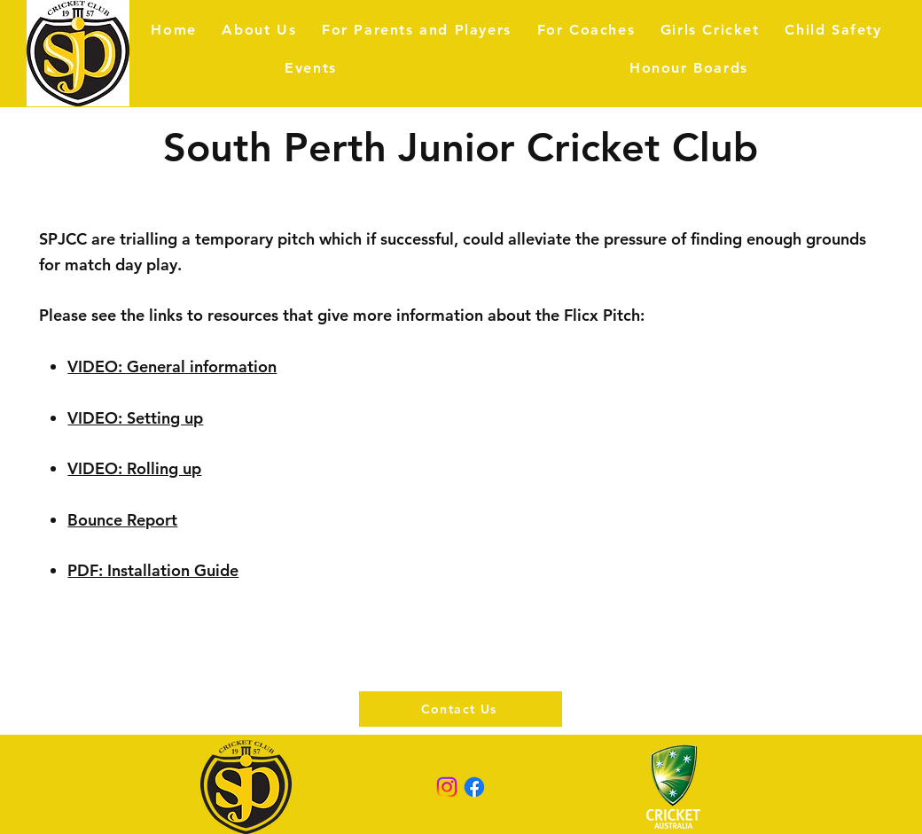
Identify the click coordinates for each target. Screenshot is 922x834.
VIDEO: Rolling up (134, 468)
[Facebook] (474, 787)
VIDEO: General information (172, 366)
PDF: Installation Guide (152, 570)
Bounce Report (122, 520)
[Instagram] (447, 787)
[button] (417, 29)
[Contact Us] (460, 709)
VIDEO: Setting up (135, 418)
